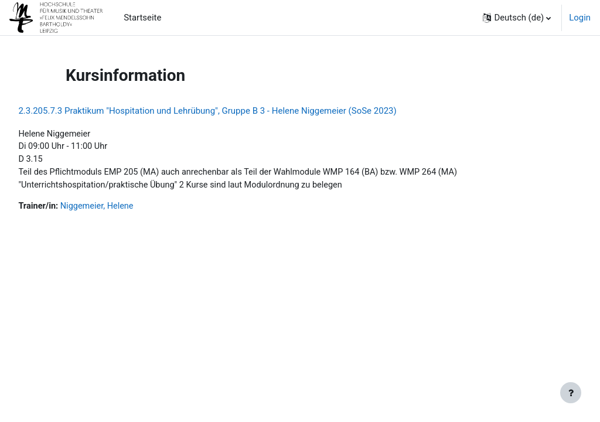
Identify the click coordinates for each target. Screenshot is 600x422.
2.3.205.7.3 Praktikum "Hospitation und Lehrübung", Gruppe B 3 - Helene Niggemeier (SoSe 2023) (233, 111)
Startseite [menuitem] (142, 17)
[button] (517, 17)
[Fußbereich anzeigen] (570, 392)
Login (580, 17)
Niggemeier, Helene (124, 208)
